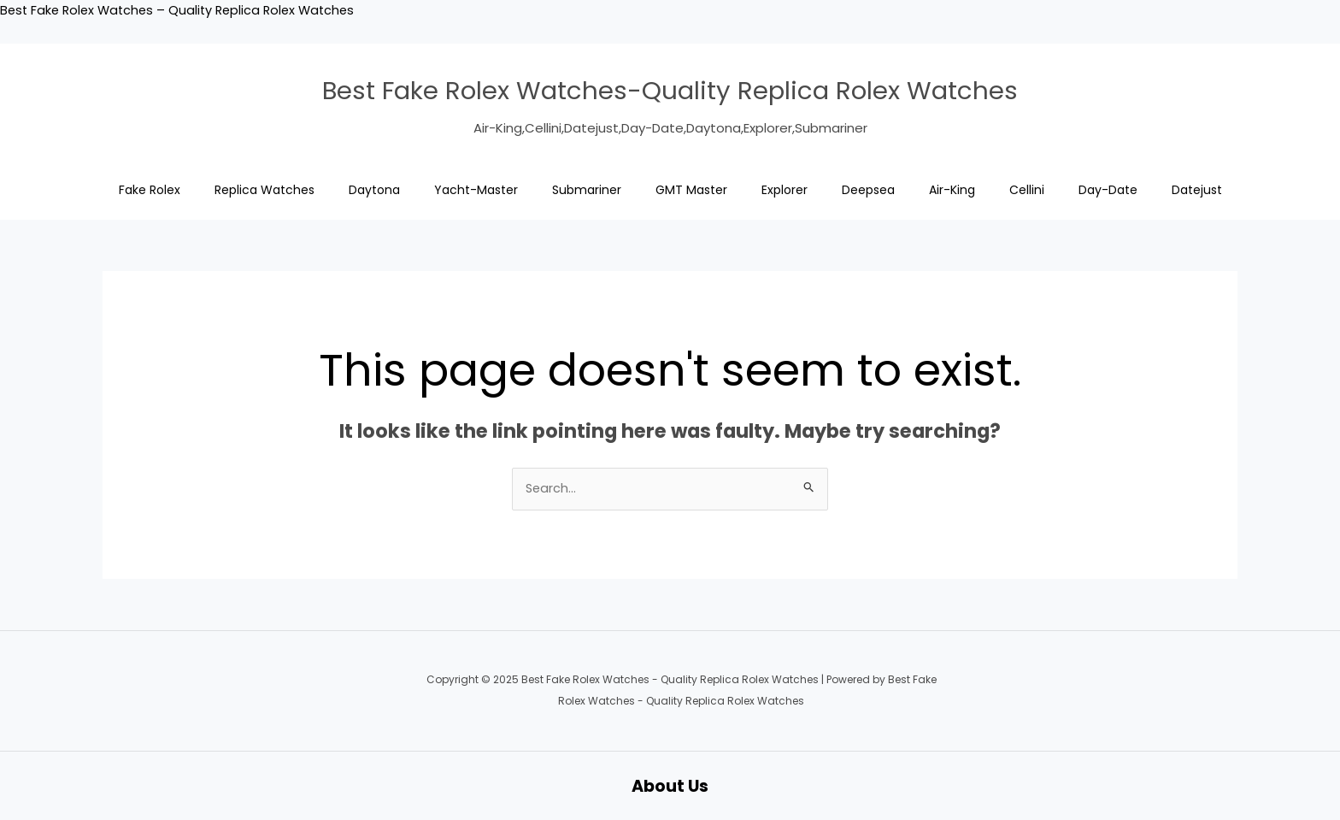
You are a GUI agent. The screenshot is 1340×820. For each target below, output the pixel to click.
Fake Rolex (149, 189)
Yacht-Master (476, 189)
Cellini (1026, 189)
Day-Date (1107, 189)
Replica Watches (264, 189)
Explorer (784, 189)
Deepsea (868, 189)
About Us (670, 786)
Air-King (952, 189)
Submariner (586, 189)
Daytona (374, 189)
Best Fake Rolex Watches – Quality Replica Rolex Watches (183, 10)
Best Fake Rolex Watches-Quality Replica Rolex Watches (670, 88)
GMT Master (691, 189)
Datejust (1197, 189)
